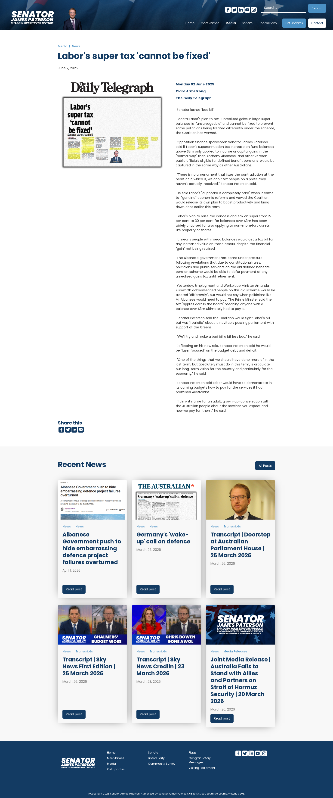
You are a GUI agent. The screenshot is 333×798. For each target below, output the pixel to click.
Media (230, 23)
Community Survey (161, 764)
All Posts (265, 465)
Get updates (294, 23)
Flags (193, 752)
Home (190, 23)
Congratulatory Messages (200, 760)
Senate (247, 23)
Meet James (210, 23)
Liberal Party (268, 23)
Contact (317, 23)
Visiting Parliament (202, 768)
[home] (32, 16)
